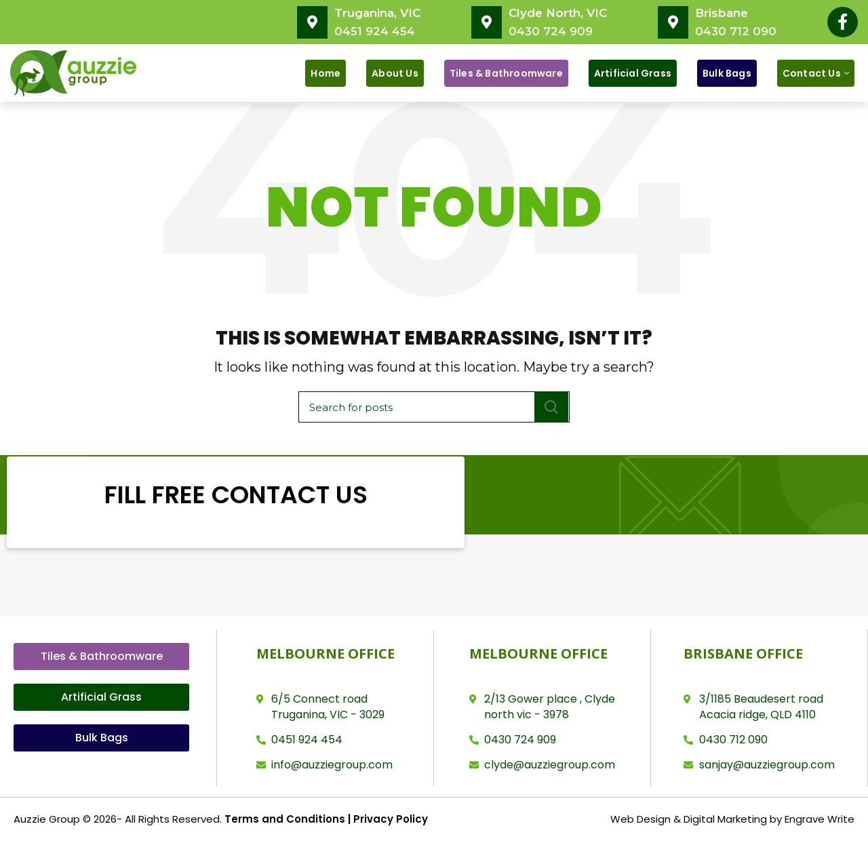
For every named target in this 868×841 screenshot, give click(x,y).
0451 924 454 (374, 31)
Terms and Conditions (284, 819)
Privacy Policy (389, 819)
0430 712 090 (735, 31)
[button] (101, 656)
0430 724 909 (551, 31)
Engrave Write (819, 819)
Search (551, 407)
